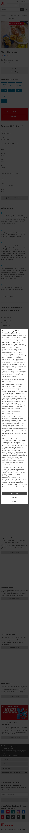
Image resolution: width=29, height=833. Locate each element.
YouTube (8, 811)
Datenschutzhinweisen (8, 433)
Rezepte (13, 15)
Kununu (8, 817)
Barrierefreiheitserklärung (7, 831)
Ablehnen (14, 501)
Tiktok (13, 817)
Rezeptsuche (24, 15)
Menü (27, 1)
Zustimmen (14, 493)
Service (4, 764)
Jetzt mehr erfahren (14, 737)
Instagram (18, 811)
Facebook (2, 811)
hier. (5, 435)
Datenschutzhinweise (11, 829)
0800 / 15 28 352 (9, 749)
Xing (13, 811)
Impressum (3, 829)
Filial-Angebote (24, 5)
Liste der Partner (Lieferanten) (15, 486)
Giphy (18, 817)
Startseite (3, 15)
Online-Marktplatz (12, 5)
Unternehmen (6, 768)
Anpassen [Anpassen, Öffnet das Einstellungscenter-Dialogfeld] (14, 497)
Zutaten (14, 68)
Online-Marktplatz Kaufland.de (11, 772)
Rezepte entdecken (14, 552)
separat (13, 349)
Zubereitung (14, 72)
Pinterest (2, 817)
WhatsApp (23, 817)
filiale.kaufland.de (7, 759)
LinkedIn (23, 811)
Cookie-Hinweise (21, 829)
